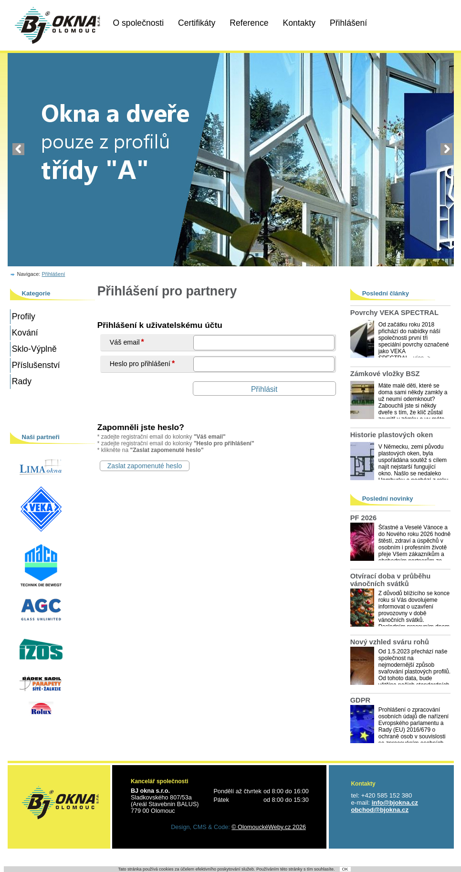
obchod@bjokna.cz (380, 809)
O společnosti (138, 23)
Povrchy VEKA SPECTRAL (394, 312)
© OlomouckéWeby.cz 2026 (268, 827)
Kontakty (299, 23)
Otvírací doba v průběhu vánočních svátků (390, 580)
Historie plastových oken (391, 435)
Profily (23, 316)
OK (345, 869)
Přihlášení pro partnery (167, 291)
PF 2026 (363, 518)
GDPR (360, 700)
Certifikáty (196, 23)
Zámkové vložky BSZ (385, 374)
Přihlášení (348, 23)
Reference (249, 23)
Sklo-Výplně (34, 349)
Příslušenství (36, 365)
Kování (25, 332)
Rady (21, 381)
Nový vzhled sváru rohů (389, 642)
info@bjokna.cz (395, 802)
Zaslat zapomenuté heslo (144, 466)
